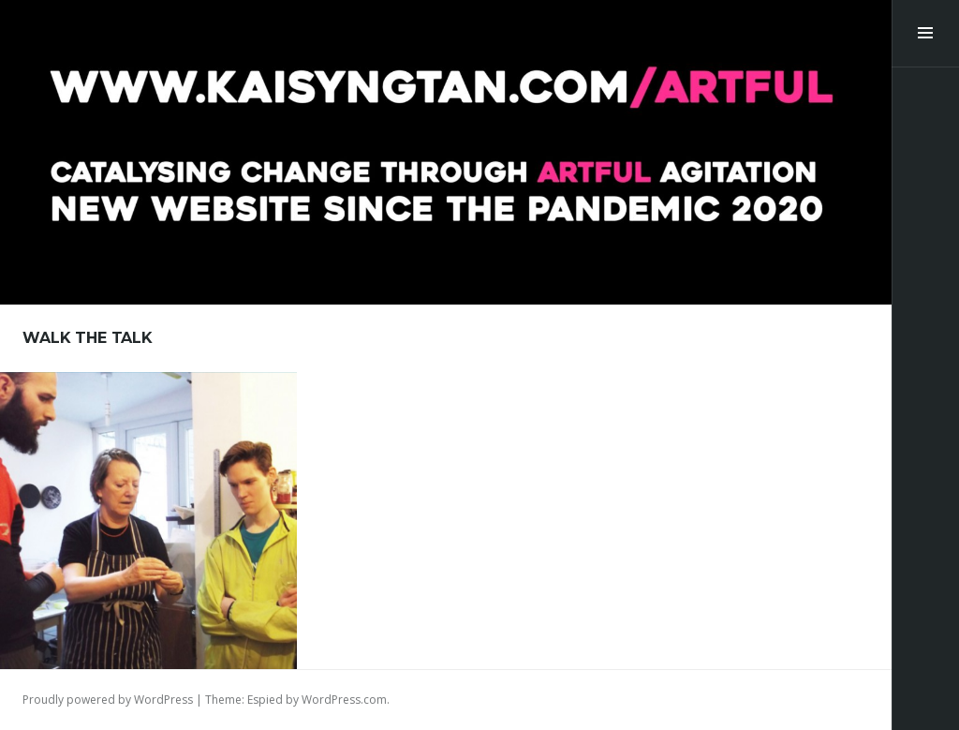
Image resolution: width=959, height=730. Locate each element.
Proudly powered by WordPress (107, 700)
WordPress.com (344, 700)
